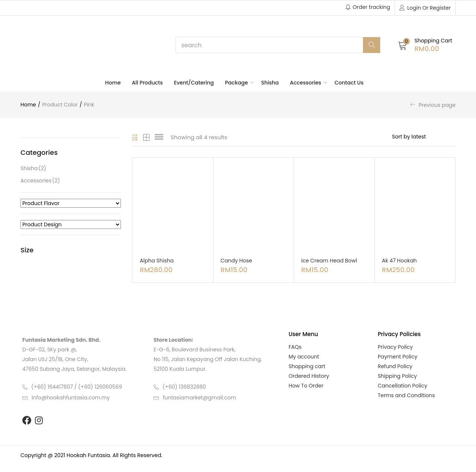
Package (237, 82)
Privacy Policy (395, 347)
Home (113, 82)
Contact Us (348, 82)
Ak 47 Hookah (399, 260)
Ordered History (309, 376)
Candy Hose (236, 260)
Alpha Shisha (157, 260)
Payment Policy (398, 356)
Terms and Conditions (406, 395)
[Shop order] (424, 136)
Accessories (307, 82)
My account (304, 356)
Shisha (270, 82)
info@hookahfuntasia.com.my (71, 397)
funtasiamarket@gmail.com (199, 397)
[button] (425, 44)
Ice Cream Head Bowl (329, 260)
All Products (147, 82)
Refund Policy (395, 366)
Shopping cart (307, 366)
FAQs (295, 347)
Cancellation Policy (402, 385)
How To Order (306, 385)
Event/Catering (194, 82)
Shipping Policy (397, 376)
